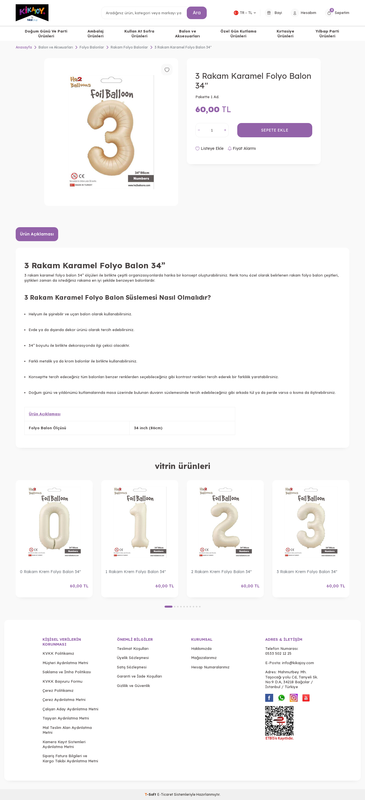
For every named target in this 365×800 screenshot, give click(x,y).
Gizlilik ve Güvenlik (133, 685)
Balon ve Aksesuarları (187, 33)
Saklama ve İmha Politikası (66, 672)
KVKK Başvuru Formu (62, 681)
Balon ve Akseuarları (55, 47)
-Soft (151, 794)
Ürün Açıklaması (37, 234)
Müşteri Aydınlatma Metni (65, 662)
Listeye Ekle (209, 148)
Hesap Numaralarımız (210, 667)
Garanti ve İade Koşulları (139, 676)
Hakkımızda (201, 648)
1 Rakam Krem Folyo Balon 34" (136, 571)
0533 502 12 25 (278, 653)
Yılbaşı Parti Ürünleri (327, 33)
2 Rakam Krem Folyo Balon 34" (221, 571)
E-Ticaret (165, 794)
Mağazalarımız (204, 657)
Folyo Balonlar (92, 47)
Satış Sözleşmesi (132, 667)
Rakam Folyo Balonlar (129, 47)
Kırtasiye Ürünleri (285, 33)
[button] (169, 607)
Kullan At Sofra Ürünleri (139, 33)
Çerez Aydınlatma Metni (64, 699)
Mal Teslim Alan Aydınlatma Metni (67, 730)
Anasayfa (24, 47)
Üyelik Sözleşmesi (133, 657)
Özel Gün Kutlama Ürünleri (238, 33)
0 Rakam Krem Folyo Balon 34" (50, 571)
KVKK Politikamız (58, 653)
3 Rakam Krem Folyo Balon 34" (307, 571)
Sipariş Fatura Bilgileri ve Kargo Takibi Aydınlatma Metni (70, 758)
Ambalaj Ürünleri (96, 33)
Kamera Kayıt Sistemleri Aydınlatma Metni (64, 744)
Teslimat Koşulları (133, 648)
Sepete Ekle (274, 130)
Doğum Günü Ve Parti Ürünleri (46, 33)
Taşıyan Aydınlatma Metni (65, 718)
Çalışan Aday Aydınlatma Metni (70, 709)
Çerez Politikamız (58, 690)
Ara (197, 12)
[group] (111, 132)
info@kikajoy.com (298, 662)
